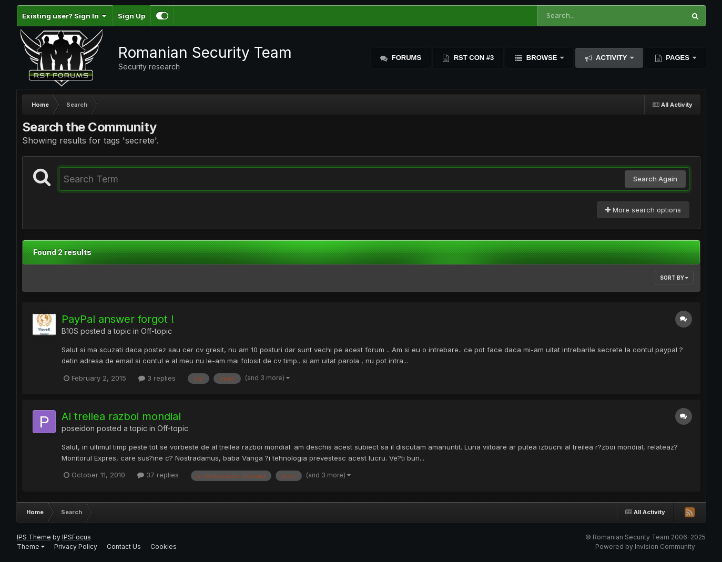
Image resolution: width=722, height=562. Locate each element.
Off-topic (156, 330)
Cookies (163, 546)
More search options (643, 210)
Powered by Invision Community (645, 546)
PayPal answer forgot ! (118, 319)
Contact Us (124, 546)
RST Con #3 (473, 58)
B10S (70, 330)
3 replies (157, 378)
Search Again (655, 179)
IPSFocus (76, 537)
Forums (405, 58)
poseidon (78, 428)
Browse (541, 58)
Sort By (674, 277)
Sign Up (131, 16)
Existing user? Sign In (64, 15)
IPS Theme (34, 537)
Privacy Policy (75, 546)
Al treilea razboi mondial (121, 416)
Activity (611, 58)
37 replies (158, 475)
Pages (678, 58)
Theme (31, 546)
